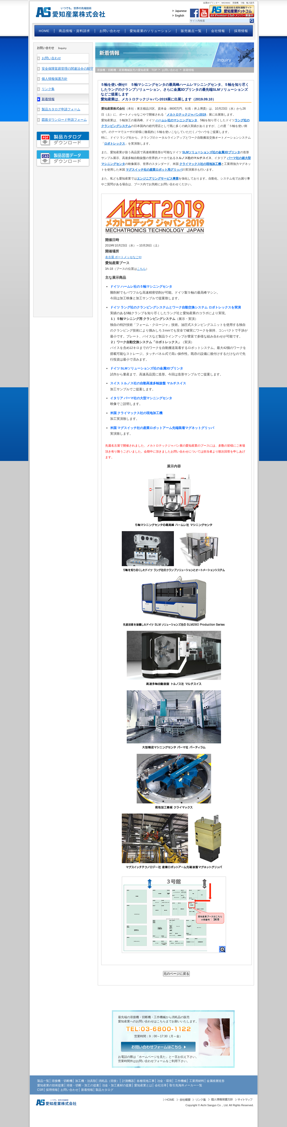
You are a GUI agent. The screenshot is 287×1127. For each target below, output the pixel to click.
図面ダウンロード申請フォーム (64, 120)
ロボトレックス (114, 143)
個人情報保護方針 (54, 79)
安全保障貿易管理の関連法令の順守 (65, 68)
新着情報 (87, 1090)
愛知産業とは (143, 1085)
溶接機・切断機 (62, 1081)
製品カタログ (104, 1090)
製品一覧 (43, 1081)
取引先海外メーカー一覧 (185, 1085)
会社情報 (218, 31)
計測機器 (128, 1081)
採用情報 (241, 31)
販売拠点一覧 (191, 31)
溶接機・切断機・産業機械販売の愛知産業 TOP (127, 69)
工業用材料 (196, 1081)
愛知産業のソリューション (150, 31)
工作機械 (181, 1081)
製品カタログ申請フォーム (61, 109)
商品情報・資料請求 (74, 31)
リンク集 (48, 89)
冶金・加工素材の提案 (117, 1085)
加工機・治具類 (85, 1081)
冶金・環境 (164, 1081)
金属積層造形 (215, 1081)
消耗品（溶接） (108, 1081)
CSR (40, 1090)
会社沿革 (161, 1085)
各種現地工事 (146, 1081)
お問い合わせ (109, 31)
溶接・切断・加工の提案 (82, 1085)
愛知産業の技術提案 (50, 1085)
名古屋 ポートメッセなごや (123, 257)
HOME (44, 31)
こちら (141, 269)
